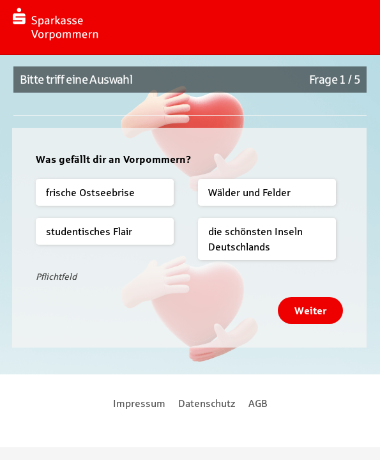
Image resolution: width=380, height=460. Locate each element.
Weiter (310, 310)
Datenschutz (207, 403)
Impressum (139, 403)
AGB (258, 403)
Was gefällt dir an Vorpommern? (113, 159)
